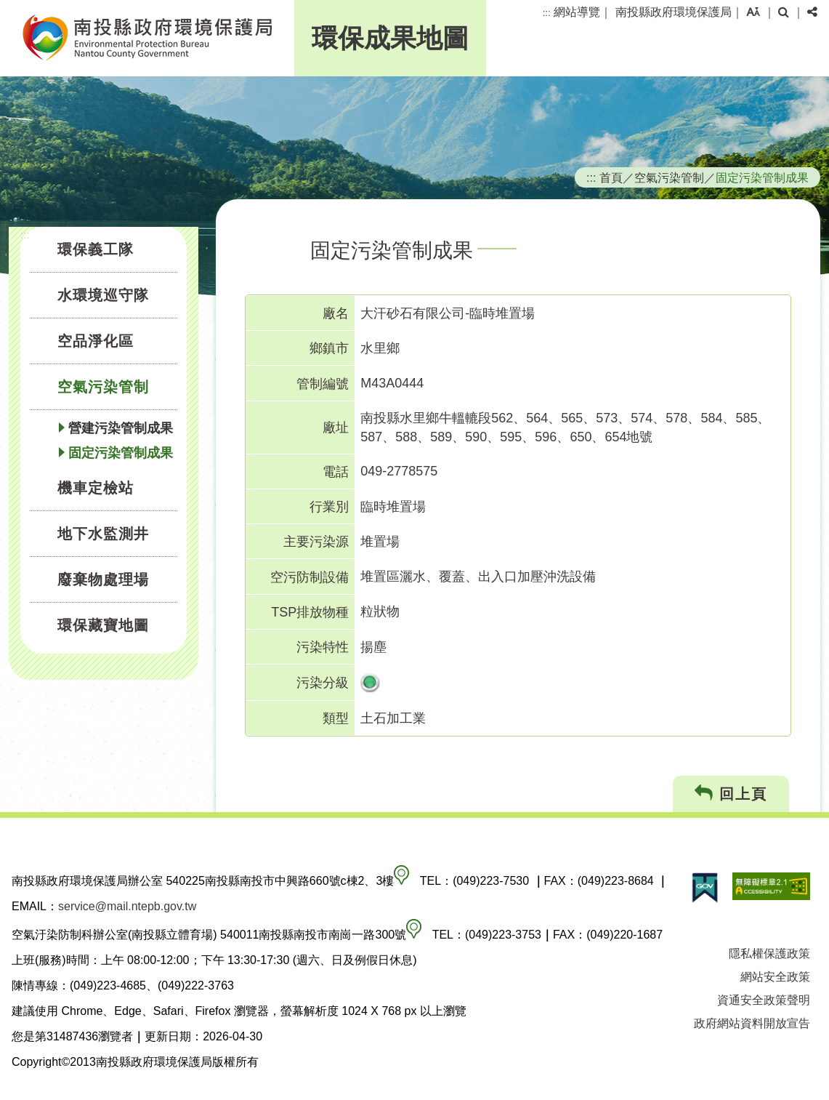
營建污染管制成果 (120, 428)
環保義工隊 (95, 249)
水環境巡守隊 (103, 295)
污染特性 (322, 647)
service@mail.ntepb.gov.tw (127, 906)
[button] (753, 12)
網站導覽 (577, 12)
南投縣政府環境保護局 (673, 12)
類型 (336, 718)
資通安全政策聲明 (763, 1000)
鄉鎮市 (329, 348)
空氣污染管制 (103, 387)
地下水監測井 (103, 534)
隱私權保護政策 (769, 953)
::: (547, 12)
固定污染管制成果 (120, 453)
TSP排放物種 (310, 612)
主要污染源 (316, 541)
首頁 (611, 177)
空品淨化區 (95, 341)
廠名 (336, 313)
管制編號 (322, 384)
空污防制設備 (309, 577)
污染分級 (322, 682)
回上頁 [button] (731, 793)
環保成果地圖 (390, 38)
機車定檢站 (95, 488)
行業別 (329, 506)
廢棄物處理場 (103, 579)
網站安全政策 (775, 977)
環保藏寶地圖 (103, 625)
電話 (336, 472)
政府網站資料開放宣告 (752, 1023)
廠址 (336, 427)
